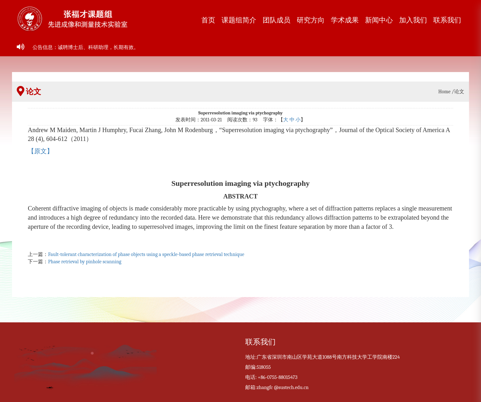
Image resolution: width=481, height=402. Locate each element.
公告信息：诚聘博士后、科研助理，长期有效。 (86, 47)
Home (444, 91)
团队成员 (276, 20)
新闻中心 (379, 20)
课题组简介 (239, 20)
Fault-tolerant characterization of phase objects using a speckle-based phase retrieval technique (146, 254)
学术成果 (345, 20)
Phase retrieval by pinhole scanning (84, 262)
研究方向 (311, 20)
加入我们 (413, 20)
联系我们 (447, 20)
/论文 (458, 91)
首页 (208, 20)
